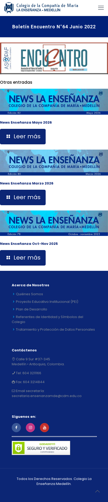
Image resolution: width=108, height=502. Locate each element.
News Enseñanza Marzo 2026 (26, 183)
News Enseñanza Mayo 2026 (26, 122)
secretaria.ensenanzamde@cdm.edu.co (47, 395)
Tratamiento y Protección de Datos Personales (55, 329)
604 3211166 (31, 373)
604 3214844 (33, 381)
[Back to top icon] (97, 491)
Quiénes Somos (29, 294)
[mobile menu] (101, 7)
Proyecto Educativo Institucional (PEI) (47, 301)
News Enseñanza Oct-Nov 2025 (29, 243)
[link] (54, 58)
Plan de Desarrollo (31, 309)
